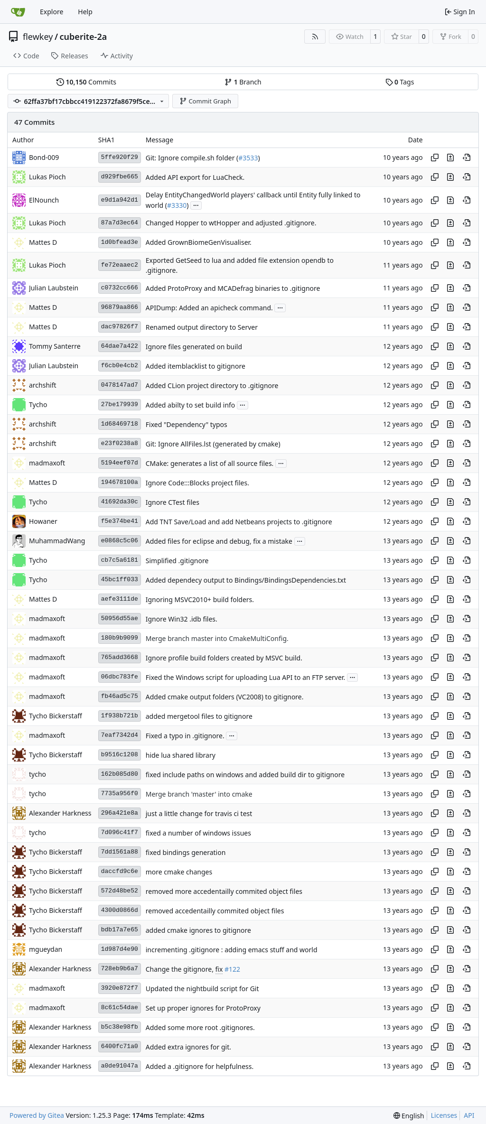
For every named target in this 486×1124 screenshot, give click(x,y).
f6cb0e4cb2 (119, 365)
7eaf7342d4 (119, 735)
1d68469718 (119, 423)
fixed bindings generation (186, 852)
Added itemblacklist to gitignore (195, 366)
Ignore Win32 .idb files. (181, 618)
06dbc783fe (119, 676)
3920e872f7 (119, 988)
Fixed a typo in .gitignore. (185, 735)
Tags (399, 81)
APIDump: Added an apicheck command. (209, 307)
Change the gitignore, (180, 969)
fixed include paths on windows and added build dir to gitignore (245, 774)
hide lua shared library (180, 755)
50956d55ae (119, 618)
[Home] (18, 11)
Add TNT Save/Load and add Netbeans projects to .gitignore (239, 521)
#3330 (177, 205)
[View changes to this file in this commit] (450, 157)
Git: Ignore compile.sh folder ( (192, 157)
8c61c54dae (119, 1007)
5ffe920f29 (119, 157)
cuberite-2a (83, 36)
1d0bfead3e (119, 242)
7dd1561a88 (119, 851)
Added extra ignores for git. (188, 1046)
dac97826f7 (119, 326)
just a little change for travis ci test (199, 813)
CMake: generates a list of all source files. (210, 463)
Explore (51, 11)
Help (85, 11)
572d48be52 (119, 890)
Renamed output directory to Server (202, 327)
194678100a (119, 482)
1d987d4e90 (119, 949)
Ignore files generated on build (194, 346)
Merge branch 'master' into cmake (199, 794)
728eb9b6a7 (119, 968)
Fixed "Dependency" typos (186, 424)
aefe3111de (119, 599)
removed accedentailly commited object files (215, 910)
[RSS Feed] (315, 36)
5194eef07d (119, 462)
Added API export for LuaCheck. (195, 177)
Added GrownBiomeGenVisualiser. (199, 242)
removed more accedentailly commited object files (224, 891)
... (196, 204)
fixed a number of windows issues (198, 832)
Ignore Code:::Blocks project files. (197, 482)
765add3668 (119, 657)
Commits (86, 81)
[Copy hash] (435, 157)
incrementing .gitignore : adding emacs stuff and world (232, 949)
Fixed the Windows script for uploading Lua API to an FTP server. (245, 677)
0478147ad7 (119, 385)
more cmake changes (179, 871)
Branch (243, 81)
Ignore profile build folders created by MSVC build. (224, 657)
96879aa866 (119, 307)
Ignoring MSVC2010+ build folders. (200, 599)
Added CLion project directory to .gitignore (212, 385)
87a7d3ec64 (119, 222)
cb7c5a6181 (119, 560)
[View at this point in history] (466, 157)
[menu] (408, 1115)
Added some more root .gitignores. (200, 1027)
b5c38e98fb (119, 1027)
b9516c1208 (119, 754)
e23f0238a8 (119, 443)
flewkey (38, 36)
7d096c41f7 (119, 832)
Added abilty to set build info (190, 404)
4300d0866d (119, 910)
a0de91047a (119, 1065)
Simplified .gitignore (177, 560)
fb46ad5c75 (119, 696)
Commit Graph (205, 101)
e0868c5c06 (119, 540)
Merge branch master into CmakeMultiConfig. (217, 638)
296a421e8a (119, 813)
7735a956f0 (119, 793)
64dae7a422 (119, 346)
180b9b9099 (119, 637)
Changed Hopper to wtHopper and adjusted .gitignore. (231, 223)
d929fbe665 (119, 176)
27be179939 (119, 404)
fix (219, 969)
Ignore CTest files (172, 502)
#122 (232, 969)
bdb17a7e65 (119, 929)
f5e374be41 (119, 521)
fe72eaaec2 (119, 265)
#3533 (248, 157)
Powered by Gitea (36, 1115)
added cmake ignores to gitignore (198, 930)
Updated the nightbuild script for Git (202, 988)
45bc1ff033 (119, 579)
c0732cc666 (119, 287)
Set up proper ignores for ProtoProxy (203, 1008)
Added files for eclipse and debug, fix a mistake (219, 541)
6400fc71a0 (119, 1046)
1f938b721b (119, 715)
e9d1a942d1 (119, 200)
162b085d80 (119, 774)
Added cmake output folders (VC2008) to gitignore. (225, 696)
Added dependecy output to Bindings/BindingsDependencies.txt (246, 580)
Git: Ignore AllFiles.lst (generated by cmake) (213, 443)
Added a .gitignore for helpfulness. (200, 1066)
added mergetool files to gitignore (199, 716)
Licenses (444, 1115)
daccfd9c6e (119, 871)
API (469, 1115)
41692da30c (119, 501)
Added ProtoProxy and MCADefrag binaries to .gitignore (233, 288)
